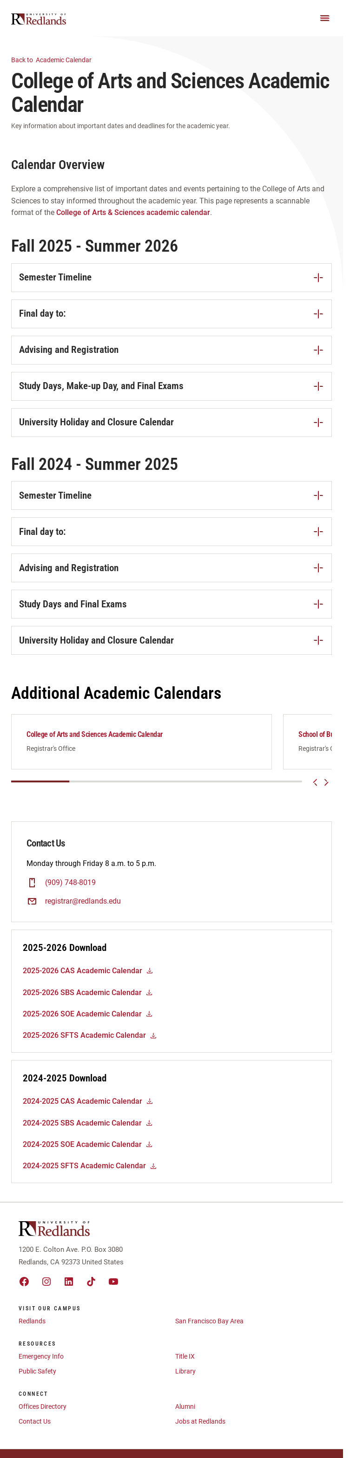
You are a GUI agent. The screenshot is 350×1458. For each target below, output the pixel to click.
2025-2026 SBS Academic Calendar (88, 997)
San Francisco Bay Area (209, 1326)
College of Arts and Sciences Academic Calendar (94, 734)
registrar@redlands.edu (83, 906)
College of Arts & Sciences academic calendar (133, 212)
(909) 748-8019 (70, 887)
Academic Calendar (57, 59)
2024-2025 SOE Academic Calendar (88, 1149)
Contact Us (35, 1426)
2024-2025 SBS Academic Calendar (88, 1128)
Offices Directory (42, 1411)
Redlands (32, 1326)
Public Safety (37, 1376)
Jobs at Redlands (200, 1426)
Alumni (185, 1411)
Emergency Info (41, 1361)
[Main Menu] (325, 18)
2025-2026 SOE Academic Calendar (88, 1019)
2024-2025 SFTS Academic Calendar (90, 1170)
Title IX (185, 1361)
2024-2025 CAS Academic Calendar (88, 1106)
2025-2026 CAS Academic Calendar (88, 975)
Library (185, 1376)
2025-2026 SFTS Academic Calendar (90, 1040)
